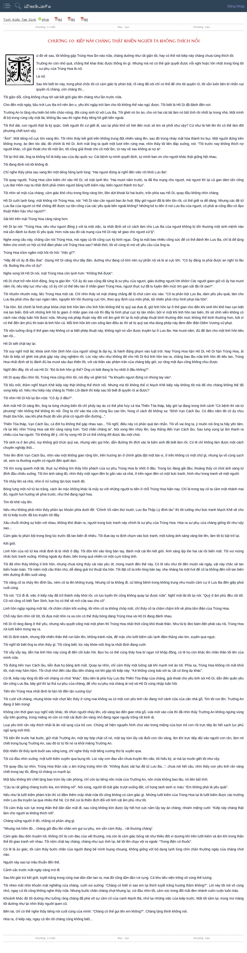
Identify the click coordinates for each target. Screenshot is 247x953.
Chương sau (201, 27)
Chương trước (45, 27)
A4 (58, 20)
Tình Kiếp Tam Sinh (19, 20)
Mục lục (123, 27)
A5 (71, 20)
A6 (84, 20)
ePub (43, 20)
